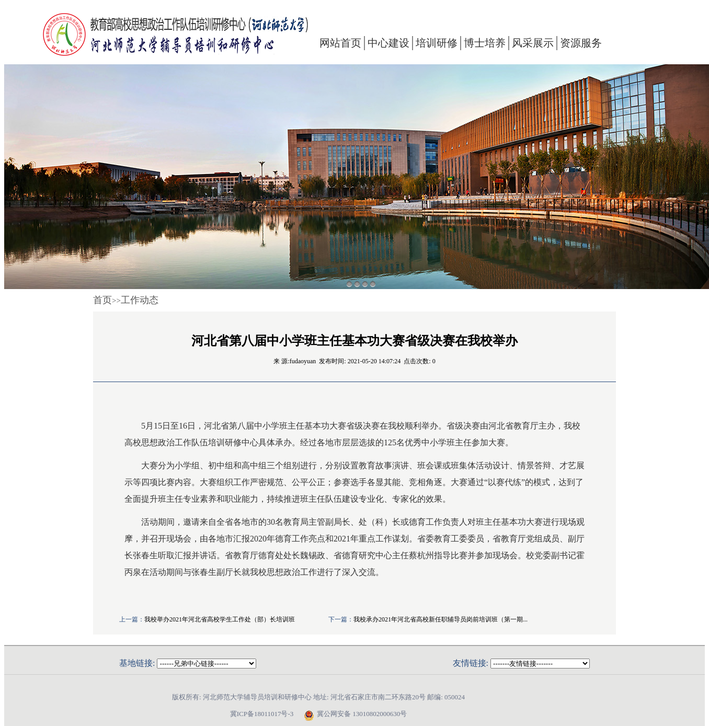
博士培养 (485, 43)
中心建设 (388, 43)
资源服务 (581, 43)
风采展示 (533, 43)
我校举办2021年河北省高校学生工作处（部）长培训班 (219, 619)
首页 (102, 300)
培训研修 (437, 43)
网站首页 (340, 43)
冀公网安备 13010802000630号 (353, 714)
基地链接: (137, 663)
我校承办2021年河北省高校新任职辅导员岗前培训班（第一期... (440, 619)
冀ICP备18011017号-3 (262, 714)
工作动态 (139, 300)
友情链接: (470, 663)
